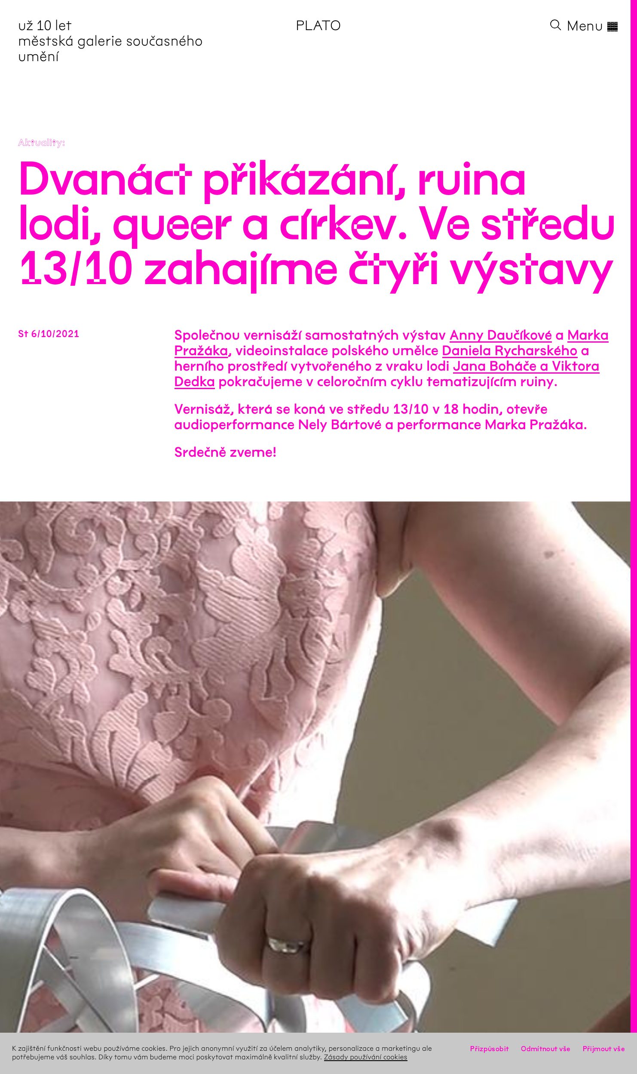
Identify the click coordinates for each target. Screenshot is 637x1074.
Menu (593, 26)
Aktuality (40, 143)
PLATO (318, 25)
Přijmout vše (604, 1048)
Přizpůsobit (489, 1048)
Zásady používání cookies (365, 1057)
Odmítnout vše (546, 1048)
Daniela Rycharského (510, 351)
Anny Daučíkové (501, 335)
